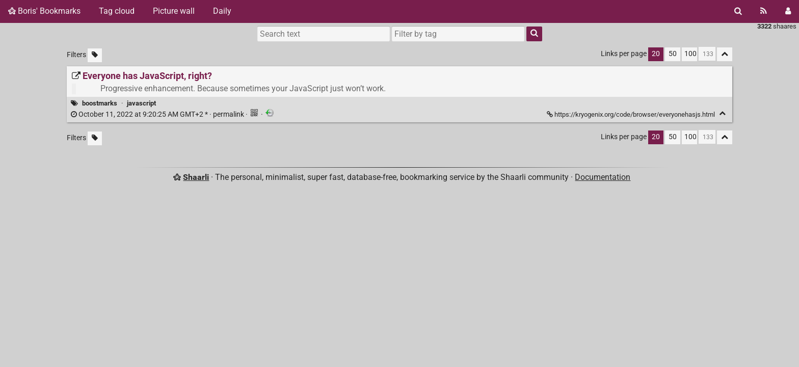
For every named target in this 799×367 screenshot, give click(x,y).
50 (673, 53)
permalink (158, 114)
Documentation (602, 177)
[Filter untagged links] (95, 55)
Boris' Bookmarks (44, 11)
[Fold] (722, 113)
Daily (222, 11)
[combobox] (458, 33)
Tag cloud (117, 11)
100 (690, 53)
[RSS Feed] (763, 11)
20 (656, 53)
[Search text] (323, 33)
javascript (141, 103)
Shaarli (196, 177)
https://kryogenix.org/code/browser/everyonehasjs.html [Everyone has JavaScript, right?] (631, 114)
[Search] (738, 11)
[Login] (788, 11)
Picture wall (174, 11)
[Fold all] (724, 54)
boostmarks (99, 103)
